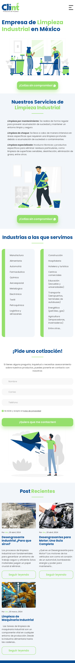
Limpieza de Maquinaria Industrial (18, 618)
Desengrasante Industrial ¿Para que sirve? (16, 540)
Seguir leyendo (19, 575)
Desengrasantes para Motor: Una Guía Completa (55, 540)
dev (6, 532)
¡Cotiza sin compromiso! (37, 85)
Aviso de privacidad (32, 411)
